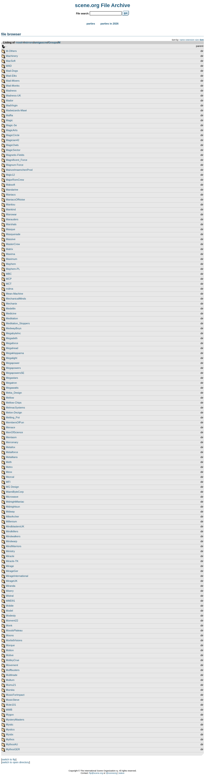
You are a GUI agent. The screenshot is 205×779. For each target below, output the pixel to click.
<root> (20, 42)
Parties (90, 23)
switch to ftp (9, 759)
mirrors (29, 42)
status (121, 773)
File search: (82, 13)
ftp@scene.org (96, 773)
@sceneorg (111, 773)
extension (190, 40)
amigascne (40, 42)
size (197, 40)
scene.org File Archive (102, 5)
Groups (52, 42)
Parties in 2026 (109, 23)
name (182, 40)
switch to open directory (15, 762)
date (202, 40)
